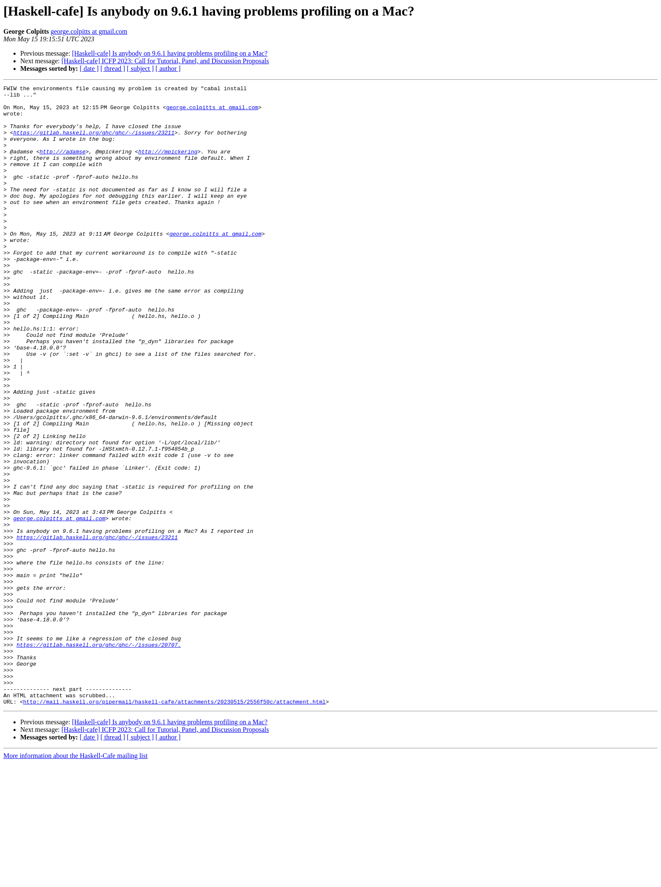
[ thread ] (112, 68)
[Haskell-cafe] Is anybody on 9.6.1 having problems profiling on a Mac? (170, 53)
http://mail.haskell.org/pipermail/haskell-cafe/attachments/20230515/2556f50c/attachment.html (174, 825)
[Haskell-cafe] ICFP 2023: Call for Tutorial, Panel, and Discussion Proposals (165, 61)
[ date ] (89, 68)
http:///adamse (63, 165)
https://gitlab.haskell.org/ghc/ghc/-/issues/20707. (98, 757)
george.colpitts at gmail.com (89, 31)
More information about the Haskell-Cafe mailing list (75, 879)
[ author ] (168, 68)
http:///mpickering (167, 165)
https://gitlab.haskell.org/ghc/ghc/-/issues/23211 (93, 142)
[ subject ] (140, 68)
